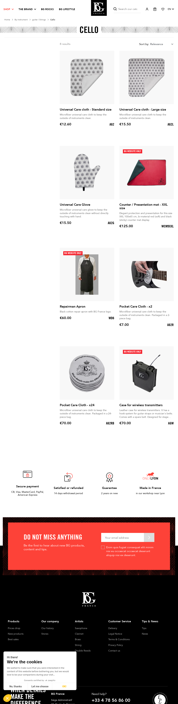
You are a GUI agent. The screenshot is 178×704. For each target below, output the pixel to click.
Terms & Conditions (119, 639)
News (145, 633)
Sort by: (144, 44)
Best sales (13, 639)
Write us (97, 689)
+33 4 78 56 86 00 (111, 682)
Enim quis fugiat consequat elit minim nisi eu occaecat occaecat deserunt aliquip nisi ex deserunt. (129, 551)
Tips (144, 628)
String (78, 645)
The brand (26, 9)
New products (15, 633)
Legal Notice (115, 633)
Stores (44, 633)
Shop (6, 9)
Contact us (114, 650)
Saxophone (81, 628)
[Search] (127, 9)
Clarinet (79, 633)
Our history (47, 628)
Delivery (112, 628)
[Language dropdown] (171, 9)
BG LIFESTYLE (67, 9)
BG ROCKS (47, 9)
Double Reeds (83, 650)
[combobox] (162, 44)
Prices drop (14, 628)
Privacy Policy (115, 645)
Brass (78, 639)
